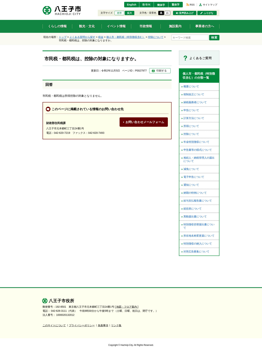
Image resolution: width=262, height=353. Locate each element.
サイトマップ (210, 4)
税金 (100, 37)
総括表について (193, 208)
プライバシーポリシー (82, 325)
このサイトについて (54, 325)
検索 (214, 37)
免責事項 (103, 325)
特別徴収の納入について (198, 243)
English (131, 4)
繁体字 (175, 4)
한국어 (146, 4)
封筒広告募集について (196, 251)
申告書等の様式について (198, 149)
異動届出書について (195, 216)
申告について (191, 110)
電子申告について (194, 177)
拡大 (129, 13)
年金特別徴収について (196, 142)
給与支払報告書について (198, 200)
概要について (191, 86)
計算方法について (194, 118)
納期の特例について (195, 192)
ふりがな (208, 13)
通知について (191, 185)
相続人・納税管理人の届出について (199, 159)
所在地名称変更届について (199, 235)
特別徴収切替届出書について (199, 226)
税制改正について (194, 94)
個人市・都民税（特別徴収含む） (125, 37)
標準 (119, 13)
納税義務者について (195, 102)
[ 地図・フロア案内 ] (126, 306)
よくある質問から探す (82, 37)
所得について (191, 126)
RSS (192, 4)
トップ (63, 37)
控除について (155, 37)
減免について (191, 169)
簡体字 (161, 5)
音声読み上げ (186, 13)
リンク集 (116, 325)
